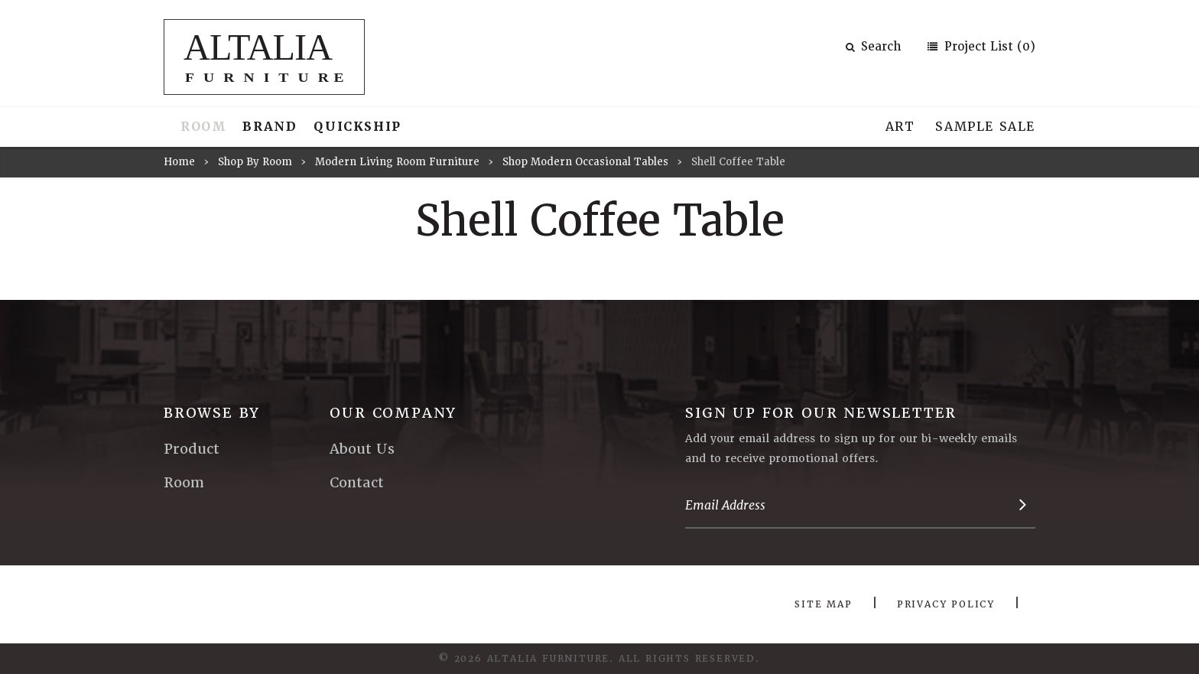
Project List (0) (988, 46)
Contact (357, 482)
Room (203, 127)
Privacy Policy (946, 604)
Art (900, 127)
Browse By (212, 413)
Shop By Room (255, 161)
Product (191, 448)
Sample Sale (985, 127)
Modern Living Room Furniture (397, 161)
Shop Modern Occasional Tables (585, 161)
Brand (269, 127)
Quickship (357, 127)
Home (179, 161)
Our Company (393, 413)
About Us (362, 448)
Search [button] (873, 46)
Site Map (823, 604)
